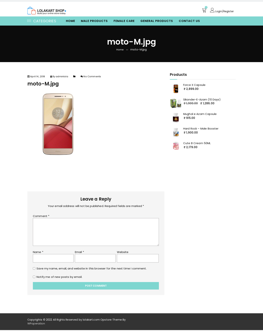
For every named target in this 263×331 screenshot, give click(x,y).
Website (123, 253)
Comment (41, 217)
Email (79, 253)
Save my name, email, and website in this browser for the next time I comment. (92, 269)
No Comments (92, 77)
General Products (156, 21)
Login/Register (221, 10)
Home (70, 21)
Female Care (124, 21)
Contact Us (189, 21)
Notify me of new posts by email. (59, 278)
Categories (41, 21)
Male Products (94, 21)
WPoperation (36, 324)
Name (38, 253)
